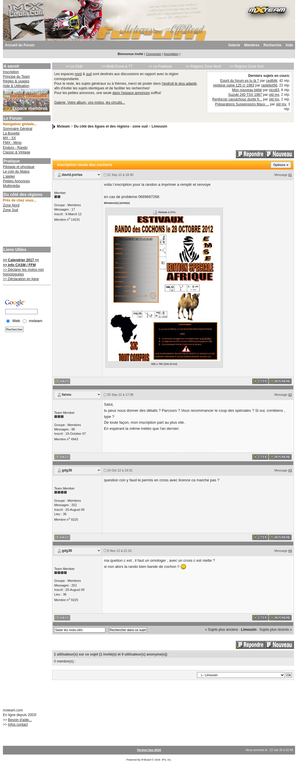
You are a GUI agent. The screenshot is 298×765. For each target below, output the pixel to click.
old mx (274, 95)
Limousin (159, 126)
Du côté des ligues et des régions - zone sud (111, 126)
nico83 (274, 90)
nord (78, 74)
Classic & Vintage (16, 152)
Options (279, 165)
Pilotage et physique (18, 167)
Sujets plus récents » (275, 630)
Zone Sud (10, 210)
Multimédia (11, 186)
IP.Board (146, 759)
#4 (290, 550)
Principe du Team (16, 77)
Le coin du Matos (16, 171)
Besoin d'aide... (20, 720)
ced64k (271, 81)
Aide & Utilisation (16, 86)
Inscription (171, 54)
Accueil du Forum (19, 45)
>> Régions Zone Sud (246, 66)
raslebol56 (269, 85)
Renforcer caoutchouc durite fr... (237, 99)
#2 (290, 394)
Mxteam (63, 126)
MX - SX (9, 138)
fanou (66, 395)
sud (89, 74)
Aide (289, 45)
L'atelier (9, 176)
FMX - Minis (12, 143)
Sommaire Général (17, 129)
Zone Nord (11, 205)
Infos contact (18, 724)
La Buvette (11, 133)
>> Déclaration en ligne (21, 279)
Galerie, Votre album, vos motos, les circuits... (89, 102)
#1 (290, 174)
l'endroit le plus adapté (179, 84)
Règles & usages (16, 81)
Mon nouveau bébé (247, 90)
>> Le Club (74, 66)
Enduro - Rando (15, 148)
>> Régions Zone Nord (203, 66)
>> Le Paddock (160, 66)
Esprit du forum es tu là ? (239, 81)
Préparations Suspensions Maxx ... (242, 104)
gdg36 (67, 470)
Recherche (272, 45)
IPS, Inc (166, 759)
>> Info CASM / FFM (19, 265)
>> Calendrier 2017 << (21, 260)
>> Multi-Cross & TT (117, 66)
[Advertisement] (26, 230)
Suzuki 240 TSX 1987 (245, 95)
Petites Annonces (16, 181)
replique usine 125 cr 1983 (233, 85)
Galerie (234, 45)
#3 (290, 470)
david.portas (72, 175)
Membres (252, 45)
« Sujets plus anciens (221, 630)
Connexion (153, 54)
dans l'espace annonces (131, 93)
